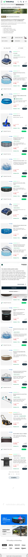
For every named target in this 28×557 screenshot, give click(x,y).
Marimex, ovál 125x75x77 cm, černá (19, 310)
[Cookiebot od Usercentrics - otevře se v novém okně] (21, 264)
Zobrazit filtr (7, 48)
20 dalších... (14, 477)
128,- (10, 199)
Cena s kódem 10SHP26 (16, 82)
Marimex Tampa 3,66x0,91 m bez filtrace (19, 96)
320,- (10, 345)
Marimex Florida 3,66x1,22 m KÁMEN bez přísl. (18, 138)
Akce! (2, 4)
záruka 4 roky (16, 416)
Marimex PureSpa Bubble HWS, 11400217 (19, 352)
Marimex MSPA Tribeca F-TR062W (20, 433)
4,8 (16, 71)
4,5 (16, 159)
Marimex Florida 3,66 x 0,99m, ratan (19, 183)
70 (16, 474)
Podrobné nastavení (14, 291)
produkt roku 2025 (23, 416)
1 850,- (11, 449)
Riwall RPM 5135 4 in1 (17, 414)
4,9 (16, 51)
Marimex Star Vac (16, 115)
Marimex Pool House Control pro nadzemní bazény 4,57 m (19, 372)
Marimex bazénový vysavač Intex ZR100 (20, 394)
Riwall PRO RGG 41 (17, 456)
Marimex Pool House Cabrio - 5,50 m (20, 329)
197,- (10, 387)
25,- (10, 131)
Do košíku (24, 65)
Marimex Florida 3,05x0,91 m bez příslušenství (19, 226)
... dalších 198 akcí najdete (20, 4)
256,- (10, 89)
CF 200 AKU (15, 205)
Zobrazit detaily (20, 284)
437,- (10, 302)
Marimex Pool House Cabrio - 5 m (19, 160)
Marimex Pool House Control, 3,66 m (19, 73)
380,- (10, 176)
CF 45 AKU (15, 53)
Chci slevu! (24, 89)
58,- (10, 154)
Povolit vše (14, 287)
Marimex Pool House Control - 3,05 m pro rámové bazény (19, 245)
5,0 (16, 93)
